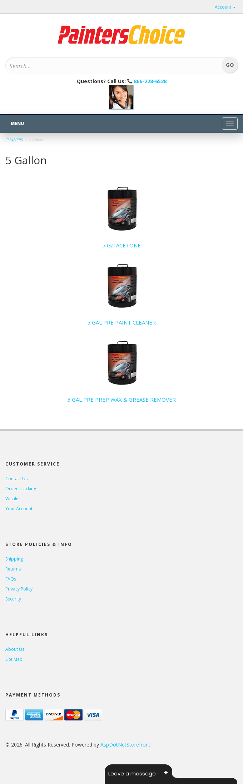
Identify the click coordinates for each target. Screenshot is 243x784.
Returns (13, 569)
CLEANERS (14, 139)
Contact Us (16, 479)
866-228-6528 (150, 81)
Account (225, 7)
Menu (17, 123)
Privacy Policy (19, 589)
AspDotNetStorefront (125, 744)
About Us (14, 649)
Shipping (14, 559)
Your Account (19, 509)
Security (13, 599)
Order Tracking (20, 489)
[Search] (104, 66)
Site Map (14, 659)
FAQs (10, 579)
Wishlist (13, 499)
